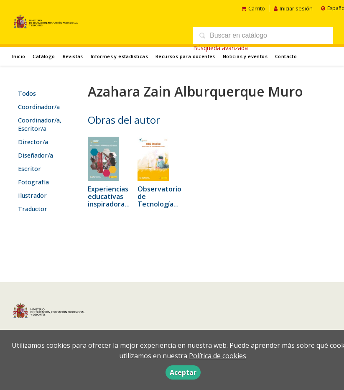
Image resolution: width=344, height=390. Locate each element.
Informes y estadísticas (119, 56)
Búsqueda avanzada (220, 48)
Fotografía (33, 182)
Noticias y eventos (245, 56)
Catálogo (44, 56)
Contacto (286, 56)
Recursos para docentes (185, 56)
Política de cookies (217, 355)
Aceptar (183, 372)
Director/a (33, 142)
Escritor (29, 169)
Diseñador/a (35, 155)
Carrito (253, 8)
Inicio (18, 56)
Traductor (32, 209)
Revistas (73, 56)
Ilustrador (32, 195)
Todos (27, 93)
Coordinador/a (39, 107)
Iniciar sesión (293, 8)
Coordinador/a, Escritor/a (39, 124)
